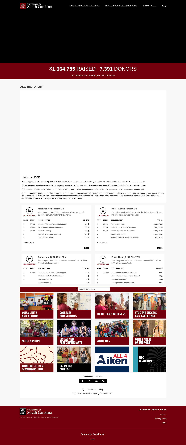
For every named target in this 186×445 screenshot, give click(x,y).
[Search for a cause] (94, 289)
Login (92, 439)
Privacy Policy (160, 419)
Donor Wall (149, 6)
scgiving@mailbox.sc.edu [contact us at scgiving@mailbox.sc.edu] (103, 393)
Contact (163, 415)
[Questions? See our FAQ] (101, 389)
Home (164, 423)
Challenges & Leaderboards (121, 6)
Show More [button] (28, 242)
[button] (103, 381)
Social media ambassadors (84, 6)
